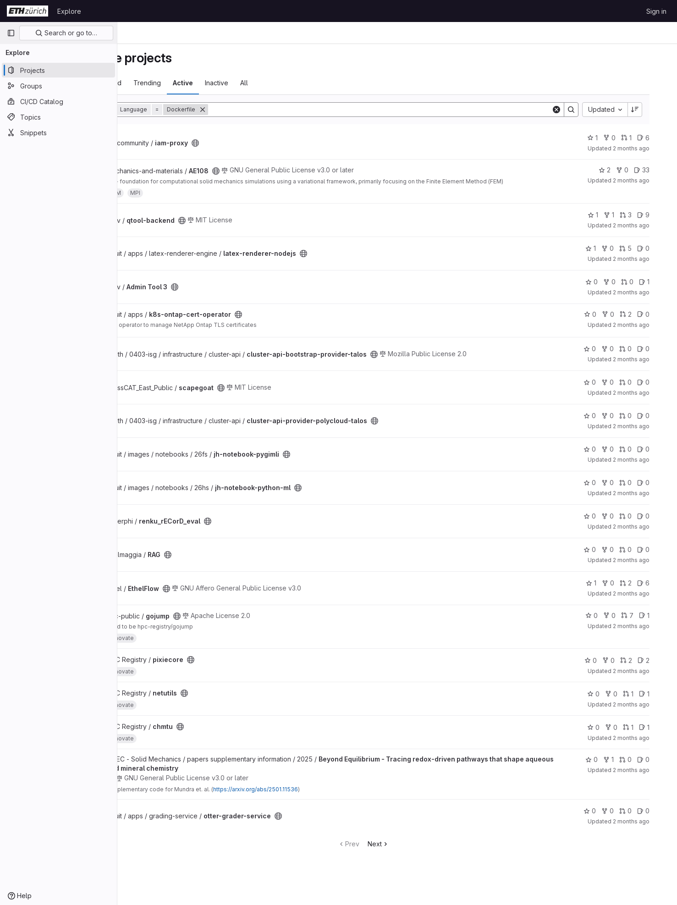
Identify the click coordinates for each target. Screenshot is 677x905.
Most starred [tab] (153, 83)
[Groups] (58, 85)
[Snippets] (58, 132)
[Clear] (572, 109)
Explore (69, 11)
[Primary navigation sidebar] (11, 33)
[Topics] (58, 117)
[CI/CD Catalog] (58, 101)
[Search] (413, 109)
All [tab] (295, 83)
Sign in (656, 11)
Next (412, 844)
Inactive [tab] (267, 83)
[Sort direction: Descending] (651, 109)
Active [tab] (234, 83)
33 (658, 170)
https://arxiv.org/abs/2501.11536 (306, 789)
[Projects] (58, 70)
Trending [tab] (198, 83)
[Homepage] (27, 11)
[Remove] (253, 109)
